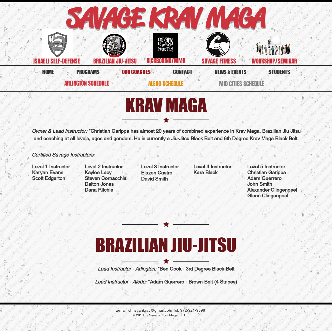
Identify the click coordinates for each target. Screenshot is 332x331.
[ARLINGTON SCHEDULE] (86, 83)
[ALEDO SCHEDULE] (166, 83)
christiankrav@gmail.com (150, 310)
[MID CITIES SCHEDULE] (241, 83)
